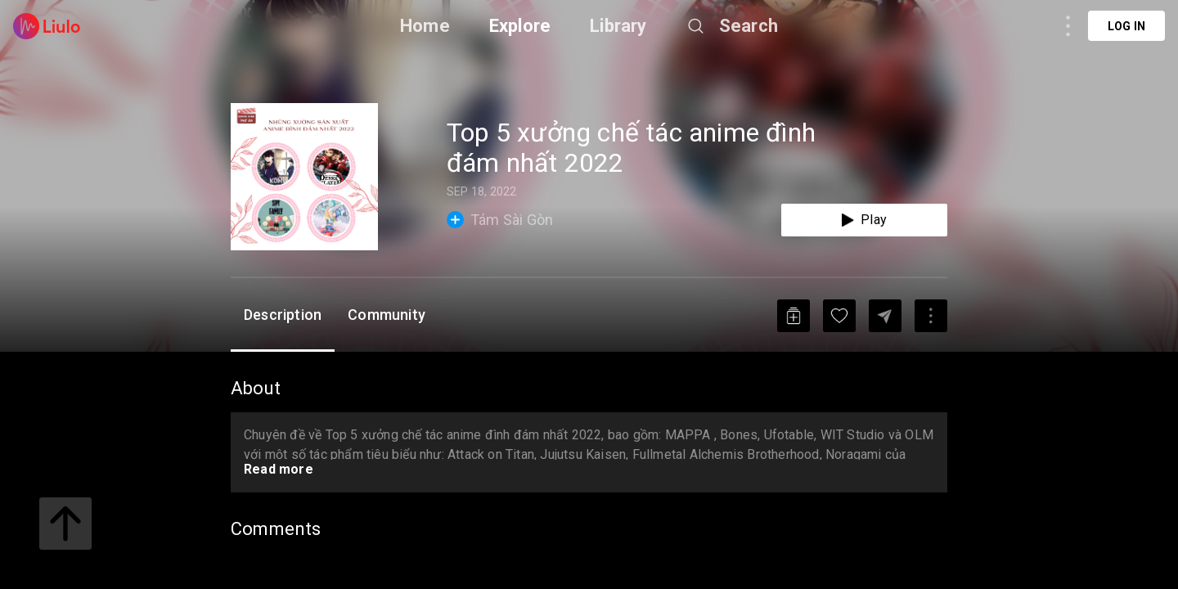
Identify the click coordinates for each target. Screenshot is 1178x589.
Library (618, 26)
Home (425, 26)
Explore (520, 26)
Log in (1126, 26)
